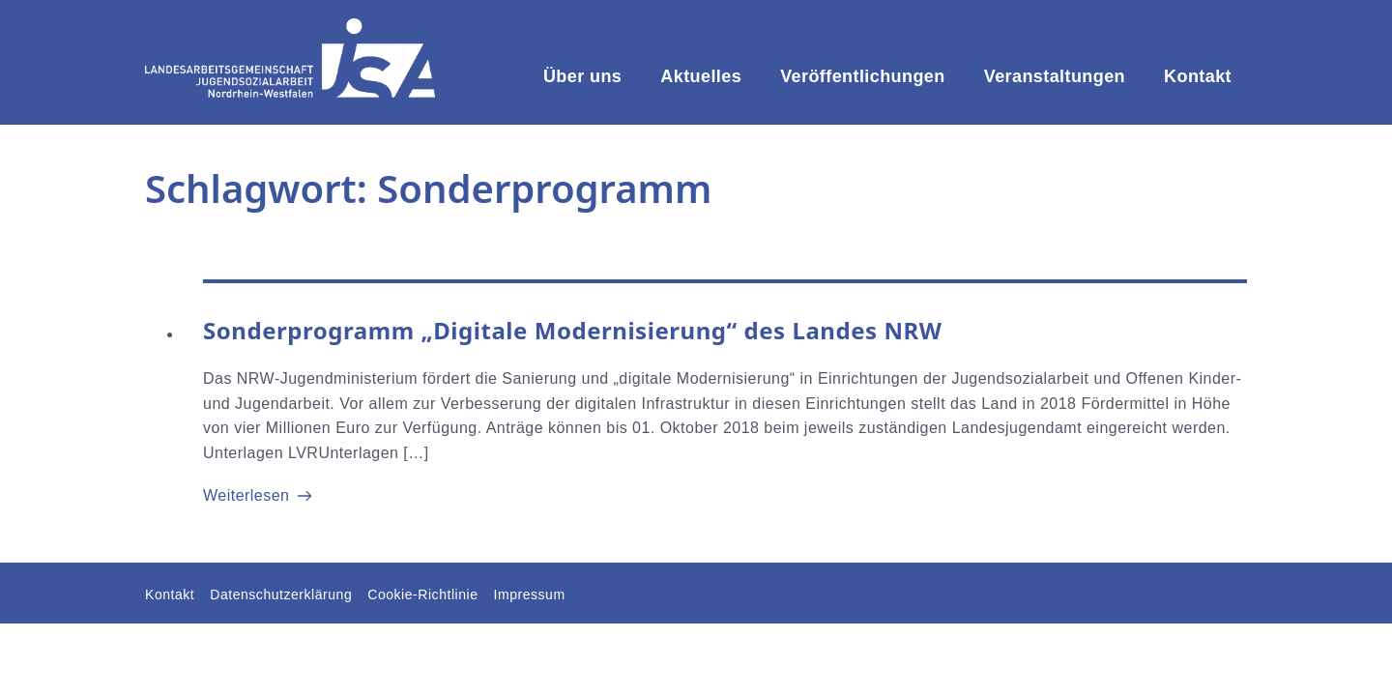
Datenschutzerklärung (281, 594)
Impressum (530, 594)
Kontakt (1198, 76)
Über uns (582, 76)
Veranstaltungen (1054, 76)
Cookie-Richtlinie (422, 594)
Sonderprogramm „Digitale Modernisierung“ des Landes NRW (572, 330)
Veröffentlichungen (862, 76)
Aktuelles (700, 76)
